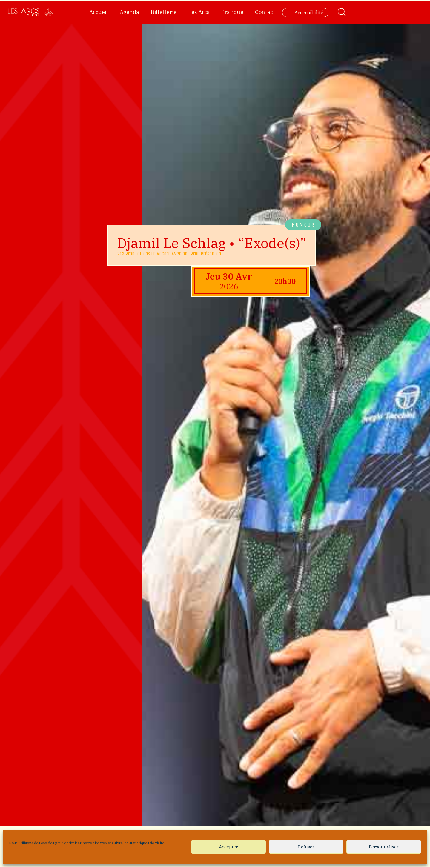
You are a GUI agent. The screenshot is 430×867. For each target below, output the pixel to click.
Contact (265, 12)
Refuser (306, 847)
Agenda (129, 12)
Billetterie (163, 12)
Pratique (232, 12)
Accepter (228, 847)
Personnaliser (384, 847)
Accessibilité (308, 13)
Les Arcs (199, 12)
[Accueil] (30, 12)
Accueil (98, 12)
